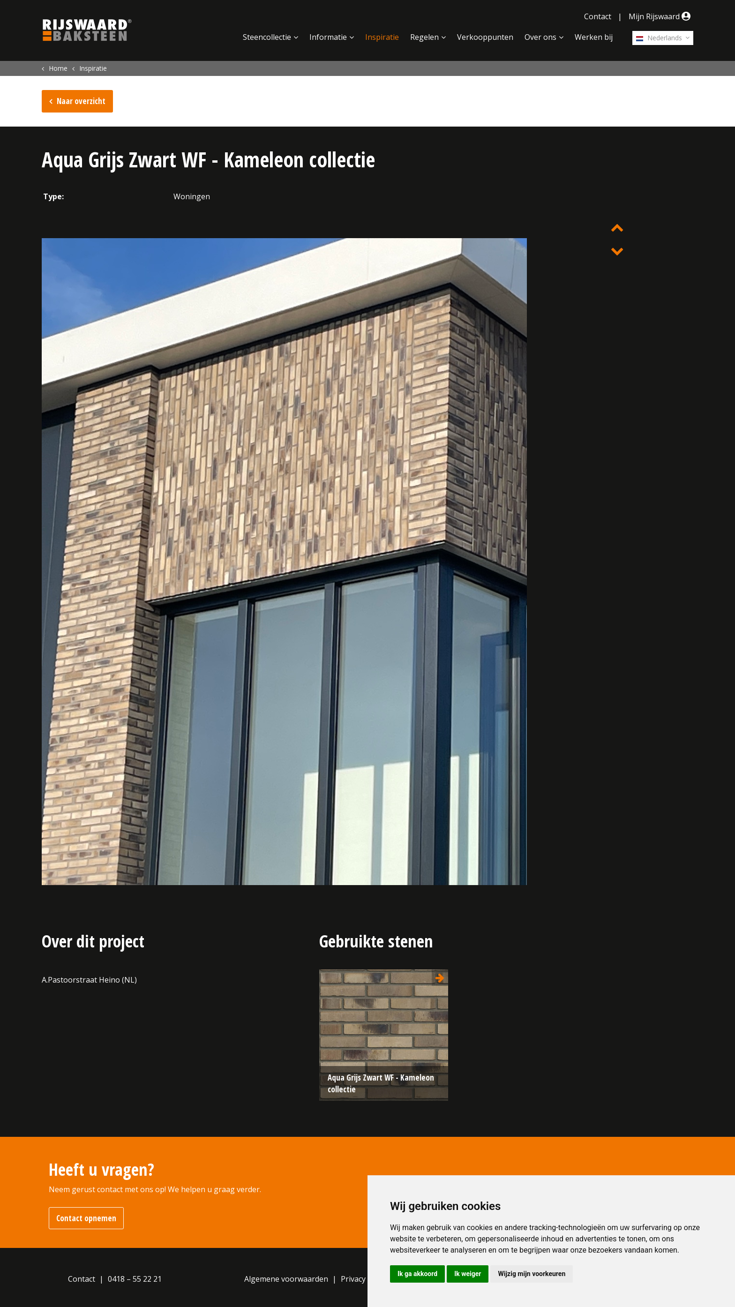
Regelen (424, 37)
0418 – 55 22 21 (135, 1279)
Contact (597, 16)
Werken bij (594, 37)
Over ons (540, 37)
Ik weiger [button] (467, 1273)
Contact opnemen (86, 1218)
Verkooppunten (485, 37)
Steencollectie (267, 37)
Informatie (328, 37)
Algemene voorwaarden (286, 1279)
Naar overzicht (81, 101)
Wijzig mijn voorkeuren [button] (531, 1273)
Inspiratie (382, 37)
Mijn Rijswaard (661, 16)
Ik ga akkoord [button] (417, 1273)
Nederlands (659, 37)
